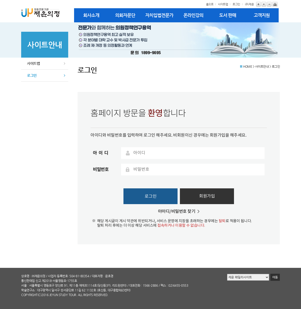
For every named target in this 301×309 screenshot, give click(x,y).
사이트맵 (223, 4)
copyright (29, 295)
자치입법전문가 (159, 15)
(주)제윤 (249, 4)
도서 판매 (227, 15)
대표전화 (134, 285)
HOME (247, 66)
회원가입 (207, 196)
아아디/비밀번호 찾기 (176, 211)
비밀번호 (100, 169)
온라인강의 (193, 15)
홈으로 (210, 4)
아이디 (101, 153)
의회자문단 (125, 15)
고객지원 (262, 15)
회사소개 (91, 15)
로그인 (236, 4)
